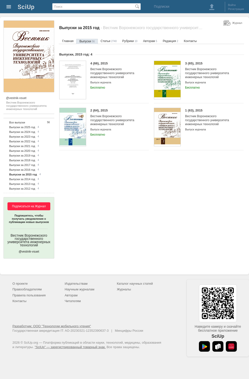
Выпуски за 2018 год (22, 160)
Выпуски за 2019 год (22, 155)
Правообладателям (27, 289)
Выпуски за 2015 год (23, 174)
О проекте (20, 283)
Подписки (161, 6)
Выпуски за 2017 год (22, 164)
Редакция (170, 41)
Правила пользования (29, 295)
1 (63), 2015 (210, 117)
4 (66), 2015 (115, 70)
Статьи (109, 41)
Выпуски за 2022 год (22, 141)
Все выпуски (17, 122)
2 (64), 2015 (115, 117)
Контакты (190, 41)
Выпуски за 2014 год (22, 179)
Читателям (73, 301)
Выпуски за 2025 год (22, 127)
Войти (232, 4)
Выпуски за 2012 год (22, 188)
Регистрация (236, 8)
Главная (68, 41)
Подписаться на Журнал (29, 206)
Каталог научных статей (135, 283)
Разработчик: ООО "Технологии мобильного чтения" (51, 326)
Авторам (150, 41)
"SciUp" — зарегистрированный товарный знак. (70, 347)
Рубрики (129, 41)
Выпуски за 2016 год (22, 169)
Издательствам (76, 283)
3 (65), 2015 (210, 70)
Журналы (124, 289)
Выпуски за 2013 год (22, 183)
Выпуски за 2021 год (22, 146)
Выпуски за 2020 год (22, 150)
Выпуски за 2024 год (22, 131)
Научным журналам (79, 289)
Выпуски (87, 41)
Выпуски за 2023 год (22, 136)
